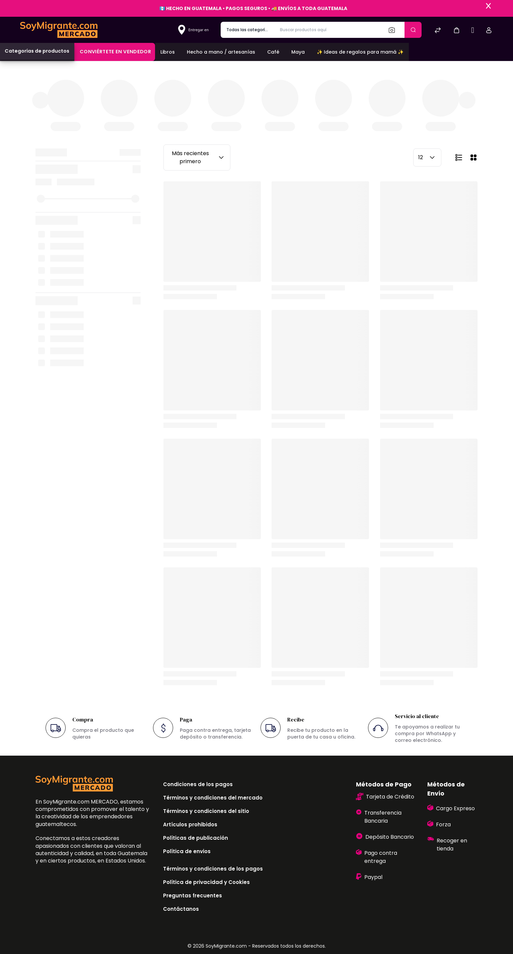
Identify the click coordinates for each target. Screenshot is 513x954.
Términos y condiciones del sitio (206, 811)
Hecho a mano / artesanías (221, 52)
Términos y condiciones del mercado (213, 797)
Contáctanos (181, 908)
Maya (298, 52)
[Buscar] (393, 29)
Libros (167, 52)
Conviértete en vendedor (115, 51)
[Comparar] (438, 31)
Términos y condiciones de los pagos (213, 868)
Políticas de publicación (195, 837)
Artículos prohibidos (190, 824)
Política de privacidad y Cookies (206, 882)
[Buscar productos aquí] (328, 30)
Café (273, 52)
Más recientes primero (199, 157)
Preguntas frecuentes (192, 895)
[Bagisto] (58, 30)
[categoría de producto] (247, 30)
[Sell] (472, 31)
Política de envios (187, 851)
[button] (456, 30)
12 (427, 157)
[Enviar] (413, 30)
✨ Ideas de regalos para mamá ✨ (360, 52)
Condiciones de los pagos (198, 784)
